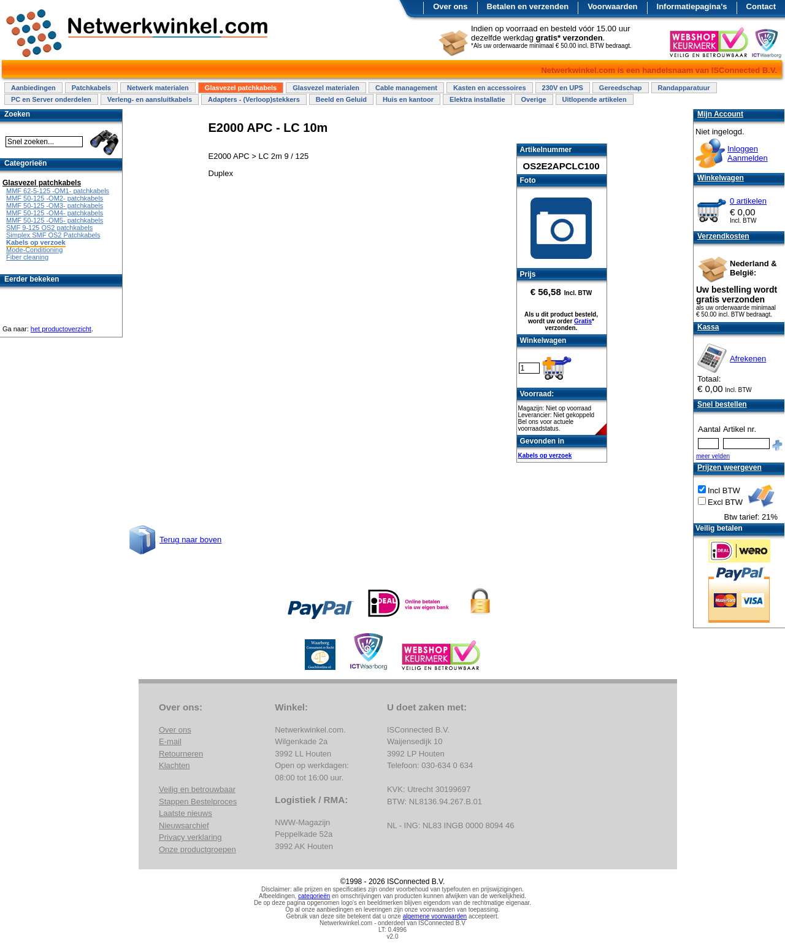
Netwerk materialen (158, 87)
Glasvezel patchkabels (241, 87)
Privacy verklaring (190, 837)
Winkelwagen (720, 178)
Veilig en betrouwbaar (197, 789)
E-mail (170, 741)
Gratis (583, 321)
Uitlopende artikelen (594, 99)
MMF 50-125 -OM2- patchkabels (54, 198)
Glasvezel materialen (326, 87)
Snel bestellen (722, 404)
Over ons (450, 6)
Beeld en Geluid (341, 99)
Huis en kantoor (408, 99)
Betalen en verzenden (528, 6)
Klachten (174, 765)
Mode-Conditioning (34, 249)
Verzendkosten (723, 236)
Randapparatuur (684, 87)
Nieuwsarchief (184, 825)
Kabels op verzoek (545, 455)
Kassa (708, 327)
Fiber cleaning (27, 257)
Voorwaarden (612, 6)
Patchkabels (91, 87)
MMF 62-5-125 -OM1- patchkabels (57, 190)
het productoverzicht (61, 329)
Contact (761, 6)
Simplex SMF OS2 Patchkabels (53, 235)
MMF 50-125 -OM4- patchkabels (54, 213)
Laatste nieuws (185, 813)
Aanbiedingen (33, 87)
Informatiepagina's (692, 6)
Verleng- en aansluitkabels (149, 99)
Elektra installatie (477, 99)
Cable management (406, 87)
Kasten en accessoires (489, 87)
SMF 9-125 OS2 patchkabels (49, 227)
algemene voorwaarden (435, 916)
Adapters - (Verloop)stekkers (254, 99)
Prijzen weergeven (729, 467)
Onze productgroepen (197, 849)
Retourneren (181, 753)
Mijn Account (720, 114)
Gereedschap (620, 87)
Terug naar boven (190, 539)
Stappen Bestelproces (198, 801)
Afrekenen (748, 358)
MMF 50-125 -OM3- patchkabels (54, 205)
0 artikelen (748, 201)
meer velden (713, 456)
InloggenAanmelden (747, 153)
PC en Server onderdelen (51, 99)
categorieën (314, 896)
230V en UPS (562, 87)
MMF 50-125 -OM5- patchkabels (54, 220)
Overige (533, 99)
